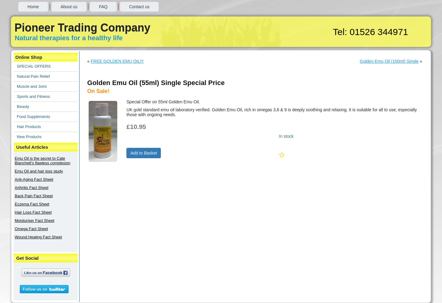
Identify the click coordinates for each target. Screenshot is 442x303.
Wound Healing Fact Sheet (38, 237)
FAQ (103, 6)
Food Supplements (33, 116)
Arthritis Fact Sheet (31, 187)
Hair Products (29, 126)
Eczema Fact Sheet (32, 204)
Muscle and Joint (32, 86)
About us (69, 6)
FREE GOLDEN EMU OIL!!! (117, 61)
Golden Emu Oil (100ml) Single (389, 61)
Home (33, 6)
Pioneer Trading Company (82, 27)
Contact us (139, 6)
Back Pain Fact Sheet (34, 196)
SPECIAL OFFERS (34, 66)
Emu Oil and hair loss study (39, 171)
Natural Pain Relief (33, 76)
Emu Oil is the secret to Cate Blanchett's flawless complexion (42, 160)
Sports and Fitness (33, 96)
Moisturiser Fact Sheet (34, 220)
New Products (29, 136)
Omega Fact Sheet (31, 228)
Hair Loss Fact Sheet (33, 212)
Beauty (23, 106)
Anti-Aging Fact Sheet (34, 179)
